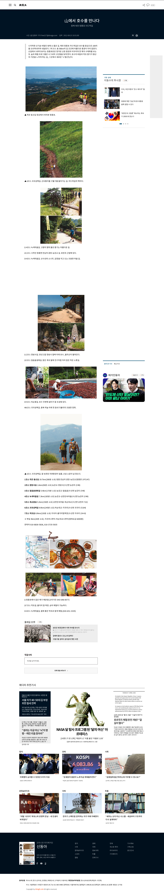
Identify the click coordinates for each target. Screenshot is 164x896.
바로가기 (135, 375)
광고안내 (130, 850)
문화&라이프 (79, 850)
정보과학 (95, 850)
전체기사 (95, 858)
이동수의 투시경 (112, 80)
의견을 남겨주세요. (33, 661)
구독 (40, 622)
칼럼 (76, 858)
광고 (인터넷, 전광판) (40, 880)
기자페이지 (114, 854)
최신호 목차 (114, 847)
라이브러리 (114, 850)
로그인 (152, 5)
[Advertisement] (55, 276)
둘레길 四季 (29, 622)
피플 (93, 854)
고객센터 (58, 880)
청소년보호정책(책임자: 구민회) (91, 880)
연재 (111, 843)
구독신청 (130, 847)
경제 (93, 843)
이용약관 (64, 880)
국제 (93, 847)
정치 (76, 843)
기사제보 (130, 843)
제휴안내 (51, 880)
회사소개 (29, 880)
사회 (76, 847)
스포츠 (77, 854)
